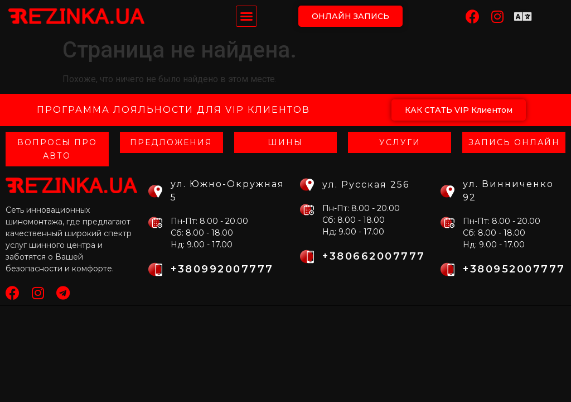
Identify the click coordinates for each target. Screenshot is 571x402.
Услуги (399, 142)
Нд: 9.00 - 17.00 (202, 245)
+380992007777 (222, 269)
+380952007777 (514, 269)
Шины (285, 142)
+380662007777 (373, 256)
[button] (246, 16)
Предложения (171, 142)
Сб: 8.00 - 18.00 (202, 233)
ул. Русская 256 (365, 184)
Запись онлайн (514, 142)
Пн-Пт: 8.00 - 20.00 (209, 221)
